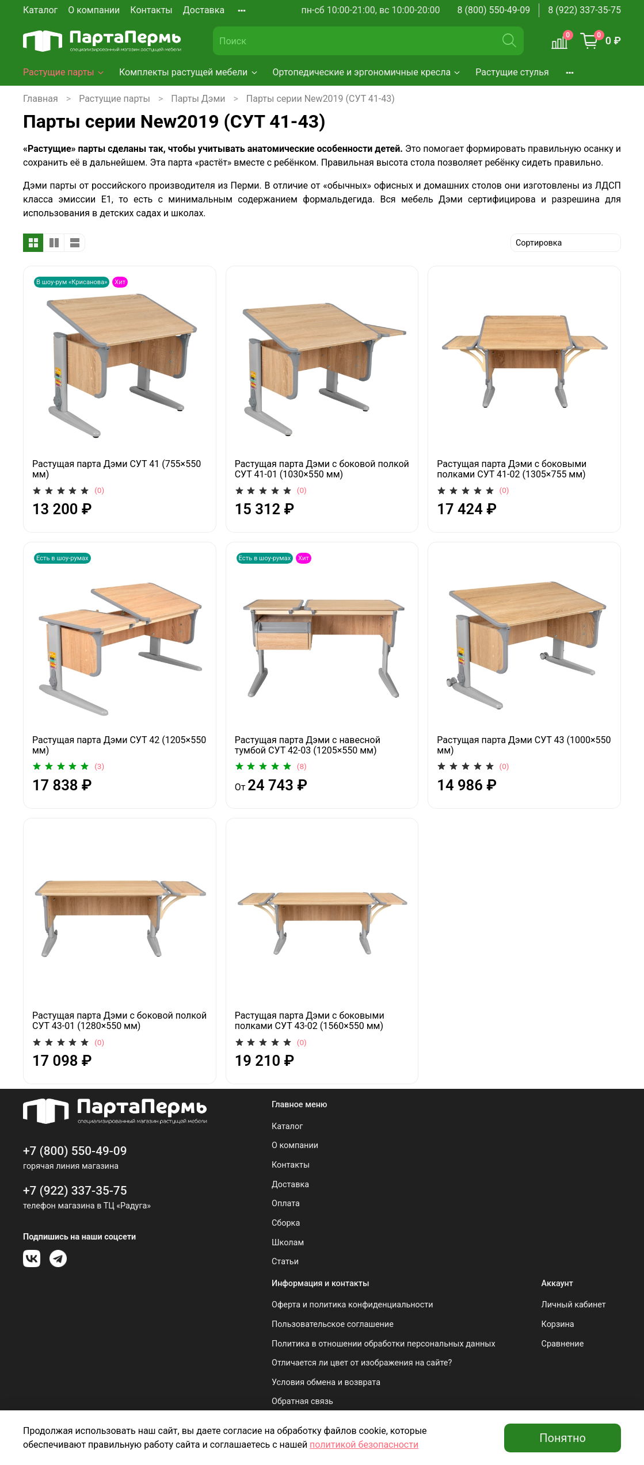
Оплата (286, 1203)
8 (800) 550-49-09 (494, 10)
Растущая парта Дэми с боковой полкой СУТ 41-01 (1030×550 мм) (322, 469)
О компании (94, 10)
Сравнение (563, 1344)
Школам (288, 1243)
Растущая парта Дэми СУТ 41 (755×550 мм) (116, 469)
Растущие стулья (512, 72)
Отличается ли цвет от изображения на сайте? (362, 1363)
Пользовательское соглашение (333, 1324)
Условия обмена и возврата (326, 1382)
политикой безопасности (364, 1444)
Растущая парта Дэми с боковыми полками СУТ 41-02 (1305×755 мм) (511, 469)
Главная (40, 98)
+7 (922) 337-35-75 (75, 1191)
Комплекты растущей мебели (189, 72)
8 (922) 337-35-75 (584, 10)
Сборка (286, 1223)
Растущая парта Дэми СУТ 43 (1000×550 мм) (524, 745)
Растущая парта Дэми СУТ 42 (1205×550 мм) (119, 745)
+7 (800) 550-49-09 (75, 1151)
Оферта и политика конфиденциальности (352, 1305)
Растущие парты (64, 72)
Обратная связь (302, 1401)
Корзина (558, 1324)
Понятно (562, 1438)
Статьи (285, 1262)
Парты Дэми (198, 98)
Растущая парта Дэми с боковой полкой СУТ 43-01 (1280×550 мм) (119, 1020)
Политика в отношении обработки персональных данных (384, 1344)
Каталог (40, 10)
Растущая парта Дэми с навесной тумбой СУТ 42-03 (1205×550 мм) (307, 745)
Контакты (151, 10)
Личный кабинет (574, 1305)
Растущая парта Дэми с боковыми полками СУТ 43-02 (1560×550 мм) (309, 1020)
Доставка (203, 10)
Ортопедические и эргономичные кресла (367, 72)
